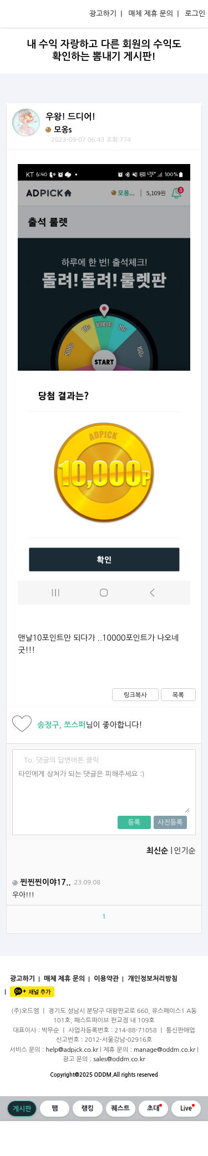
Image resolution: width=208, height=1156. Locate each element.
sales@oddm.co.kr (119, 1059)
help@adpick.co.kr (72, 1049)
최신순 (157, 851)
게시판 (22, 1109)
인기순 (184, 851)
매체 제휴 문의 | (153, 13)
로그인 (195, 13)
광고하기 (22, 978)
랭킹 (88, 1108)
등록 (134, 822)
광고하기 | (105, 13)
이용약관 (106, 978)
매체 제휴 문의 (64, 978)
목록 (178, 695)
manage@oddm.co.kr (164, 1049)
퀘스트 (120, 1108)
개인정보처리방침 (152, 978)
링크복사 (135, 695)
